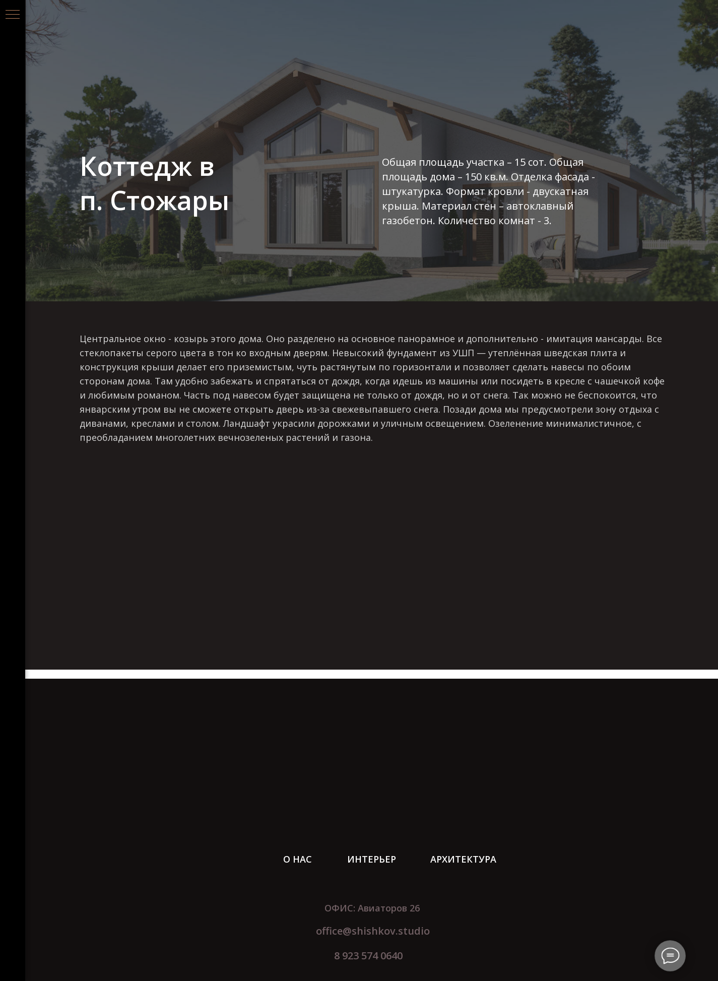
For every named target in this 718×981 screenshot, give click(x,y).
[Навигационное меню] (13, 15)
